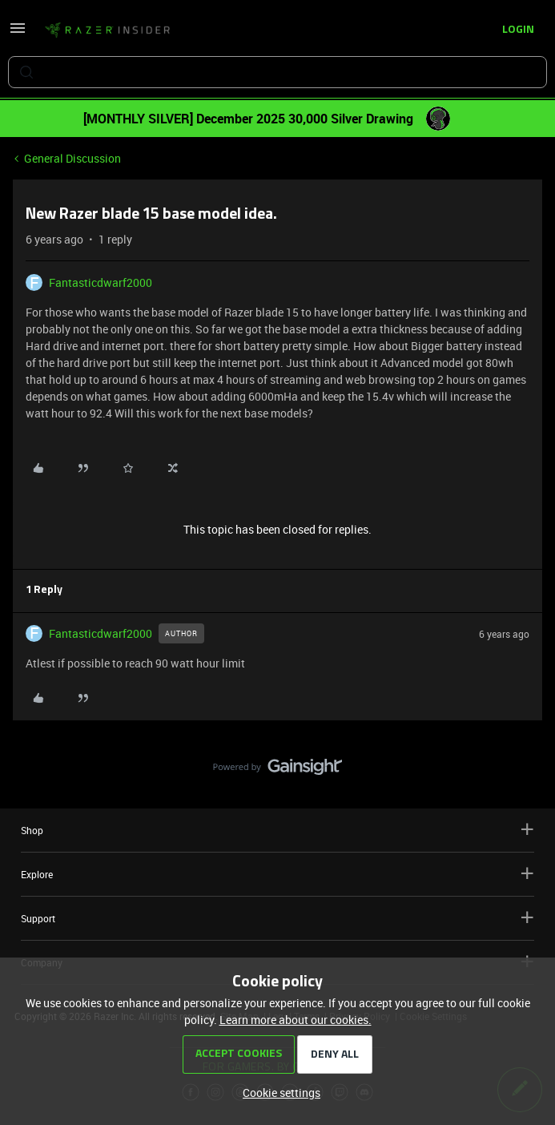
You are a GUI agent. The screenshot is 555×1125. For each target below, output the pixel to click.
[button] (17, 33)
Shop (277, 830)
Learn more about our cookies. (295, 1019)
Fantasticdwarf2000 (100, 282)
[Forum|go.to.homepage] (107, 30)
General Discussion (72, 158)
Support (277, 918)
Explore (277, 874)
